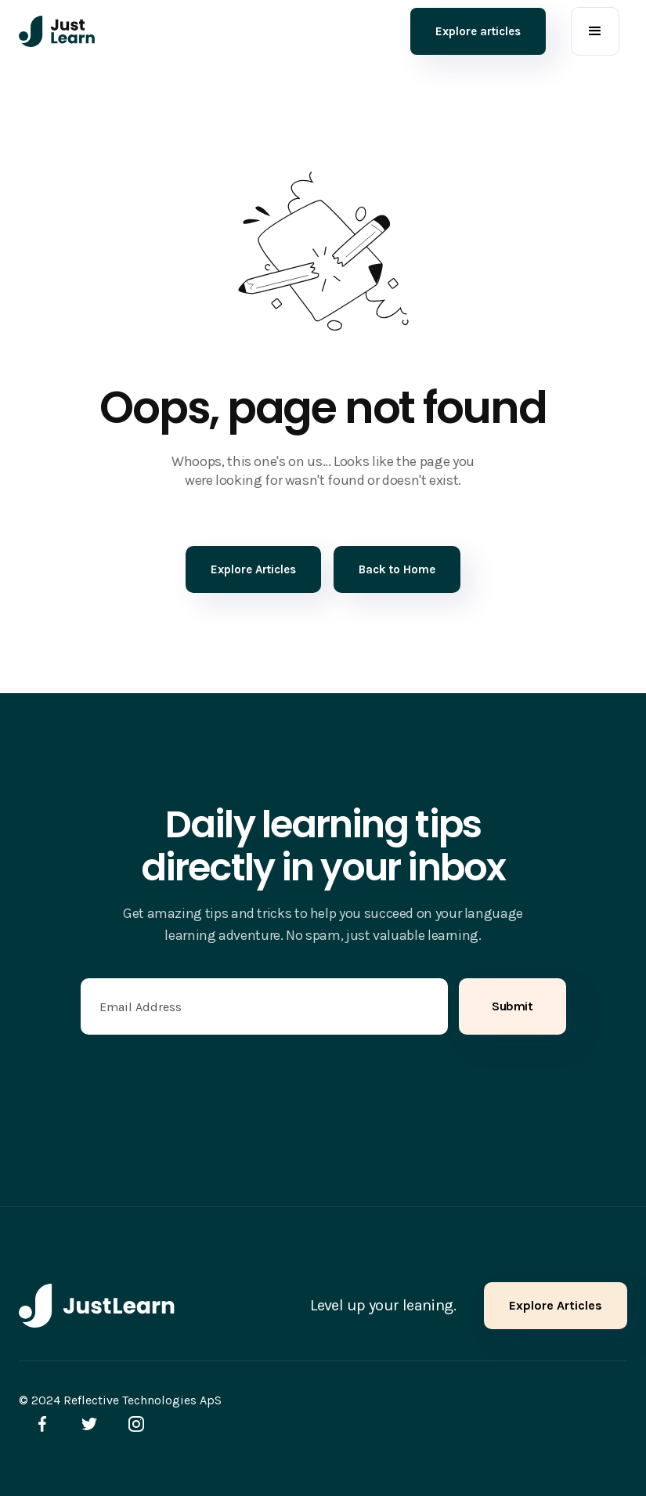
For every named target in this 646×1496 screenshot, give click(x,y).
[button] (595, 31)
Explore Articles (555, 1305)
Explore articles (478, 31)
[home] (57, 31)
